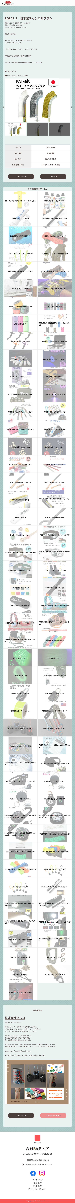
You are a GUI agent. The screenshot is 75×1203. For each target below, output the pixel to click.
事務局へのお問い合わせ (38, 1160)
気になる (53, 176)
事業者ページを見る (53, 1115)
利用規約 (37, 1185)
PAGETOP (37, 1139)
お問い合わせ (22, 176)
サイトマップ (37, 1179)
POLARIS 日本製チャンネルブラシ (28, 18)
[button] (4, 107)
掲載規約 (37, 1182)
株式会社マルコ (15, 1018)
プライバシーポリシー (37, 1188)
